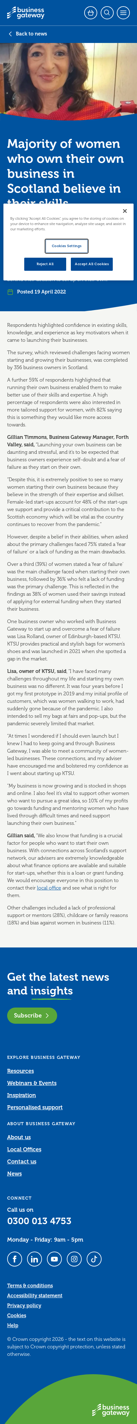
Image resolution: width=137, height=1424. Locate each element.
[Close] (125, 211)
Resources (20, 1071)
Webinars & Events (32, 1083)
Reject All (45, 264)
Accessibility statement (34, 1296)
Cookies (16, 1315)
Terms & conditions (30, 1286)
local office (49, 888)
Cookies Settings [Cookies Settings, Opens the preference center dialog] (67, 246)
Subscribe (32, 1015)
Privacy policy (24, 1306)
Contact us (21, 1161)
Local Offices (24, 1149)
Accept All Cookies (92, 264)
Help (12, 1325)
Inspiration (21, 1095)
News (14, 1174)
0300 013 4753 (39, 1221)
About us (19, 1137)
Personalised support (35, 1107)
